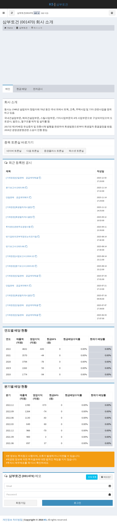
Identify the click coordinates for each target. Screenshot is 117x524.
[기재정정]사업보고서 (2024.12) (21, 256)
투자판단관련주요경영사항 (20, 226)
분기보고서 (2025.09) (17, 187)
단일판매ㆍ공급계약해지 (18, 197)
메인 (7, 88)
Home (8, 27)
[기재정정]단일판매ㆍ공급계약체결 (23, 177)
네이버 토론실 (14, 150)
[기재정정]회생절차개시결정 (20, 207)
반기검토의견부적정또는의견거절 (23, 236)
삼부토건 (62, 4)
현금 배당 (22, 88)
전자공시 (38, 88)
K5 (45, 519)
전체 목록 (92, 477)
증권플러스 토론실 (54, 150)
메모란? (106, 477)
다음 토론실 (32, 150)
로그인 (77, 502)
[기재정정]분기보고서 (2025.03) (21, 266)
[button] (3, 13)
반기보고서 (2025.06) (17, 246)
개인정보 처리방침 (12, 519)
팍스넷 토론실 (76, 150)
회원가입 (20, 502)
